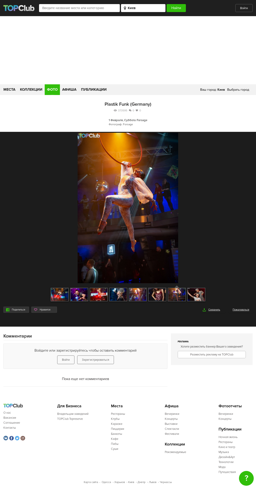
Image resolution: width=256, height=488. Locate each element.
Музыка (224, 452)
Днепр (141, 482)
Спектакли (172, 429)
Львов (152, 482)
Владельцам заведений (73, 414)
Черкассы (166, 482)
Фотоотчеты (230, 406)
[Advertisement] (128, 50)
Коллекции (31, 89)
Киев (131, 482)
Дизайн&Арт (227, 457)
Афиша (69, 89)
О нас (7, 413)
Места (9, 89)
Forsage (142, 120)
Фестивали (172, 434)
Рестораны (118, 414)
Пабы (114, 444)
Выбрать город (238, 90)
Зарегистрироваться (95, 360)
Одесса (106, 482)
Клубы (115, 419)
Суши (114, 449)
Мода (222, 467)
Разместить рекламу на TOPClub (211, 354)
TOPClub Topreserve (70, 419)
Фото (52, 89)
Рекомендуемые (175, 452)
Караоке (116, 424)
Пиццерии (117, 429)
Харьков (119, 482)
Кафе (114, 439)
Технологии (226, 462)
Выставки (171, 424)
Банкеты (116, 434)
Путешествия (227, 472)
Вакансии (9, 418)
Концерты (171, 419)
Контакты (9, 428)
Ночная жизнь (228, 437)
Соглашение (11, 423)
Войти (244, 8)
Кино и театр (227, 447)
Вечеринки (172, 414)
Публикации (94, 89)
